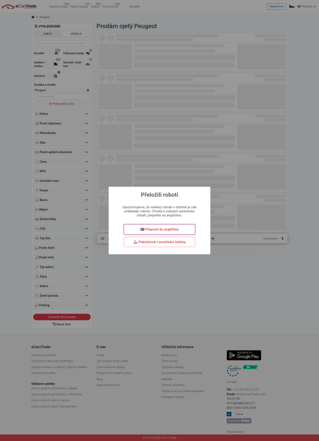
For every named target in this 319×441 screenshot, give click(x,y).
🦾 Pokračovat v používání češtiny (159, 242)
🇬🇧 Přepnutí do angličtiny (159, 229)
